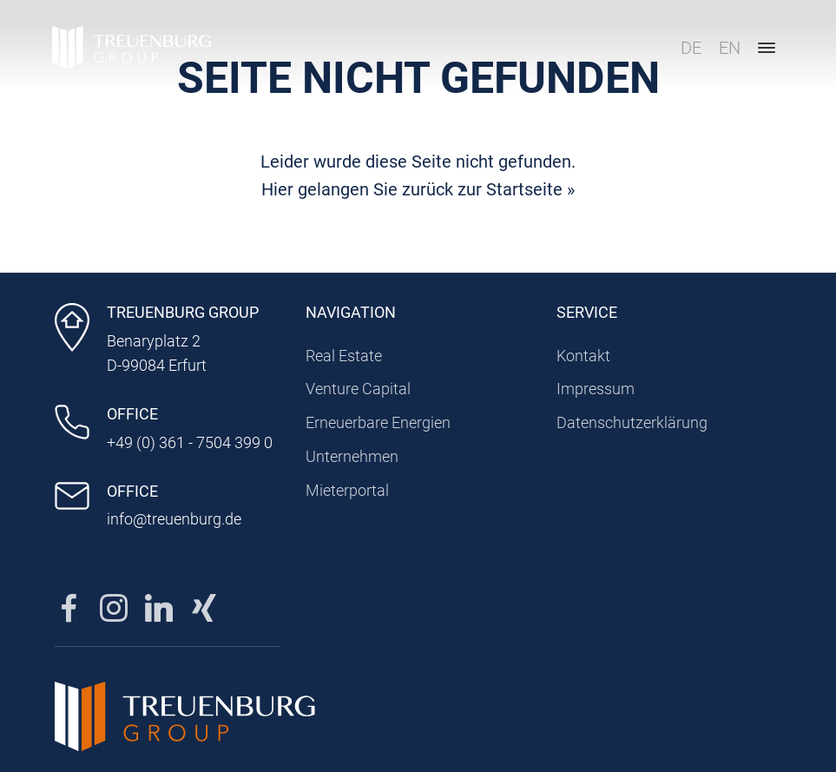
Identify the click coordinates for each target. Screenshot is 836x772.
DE (691, 47)
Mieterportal (347, 490)
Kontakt (583, 355)
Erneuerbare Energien (378, 422)
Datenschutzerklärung (632, 422)
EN (730, 47)
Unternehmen (352, 456)
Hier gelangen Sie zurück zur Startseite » (418, 189)
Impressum (595, 388)
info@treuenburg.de (174, 519)
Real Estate (344, 355)
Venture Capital (358, 388)
